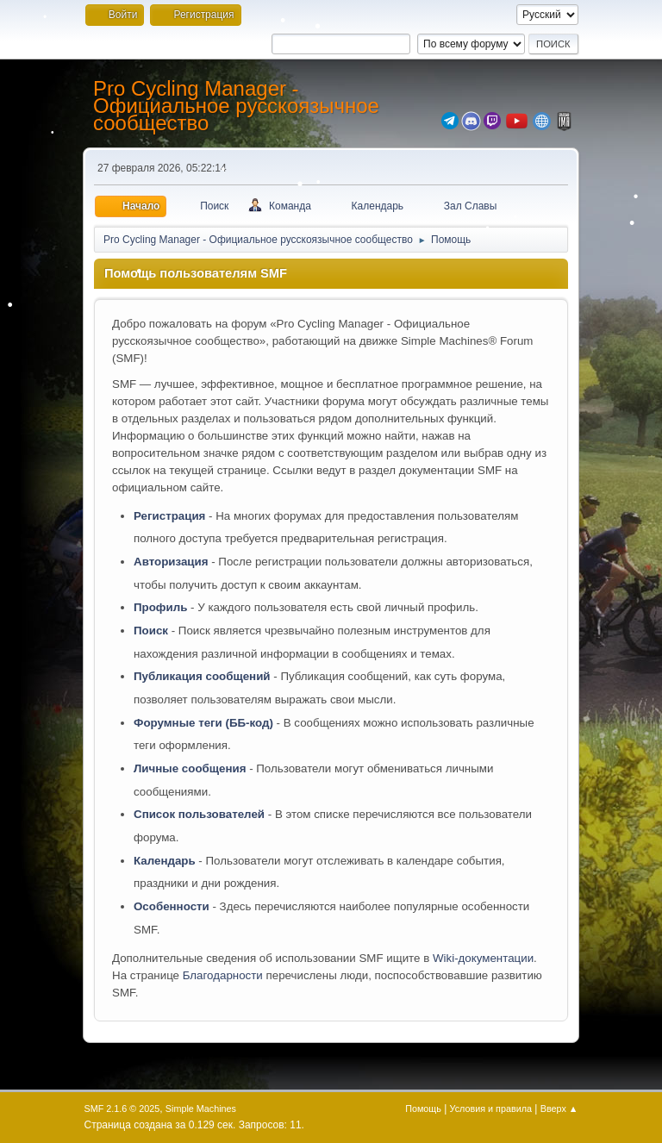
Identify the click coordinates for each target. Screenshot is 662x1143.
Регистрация (169, 515)
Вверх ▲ (559, 1108)
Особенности (171, 906)
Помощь (423, 1108)
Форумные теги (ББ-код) (203, 722)
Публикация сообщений (202, 676)
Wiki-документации (483, 958)
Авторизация (171, 561)
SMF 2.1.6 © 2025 (122, 1108)
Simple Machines (201, 1108)
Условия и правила (491, 1108)
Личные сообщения (190, 768)
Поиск (151, 630)
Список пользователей (199, 814)
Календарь (165, 860)
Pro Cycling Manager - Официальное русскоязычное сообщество (236, 105)
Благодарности (223, 975)
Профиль (160, 607)
